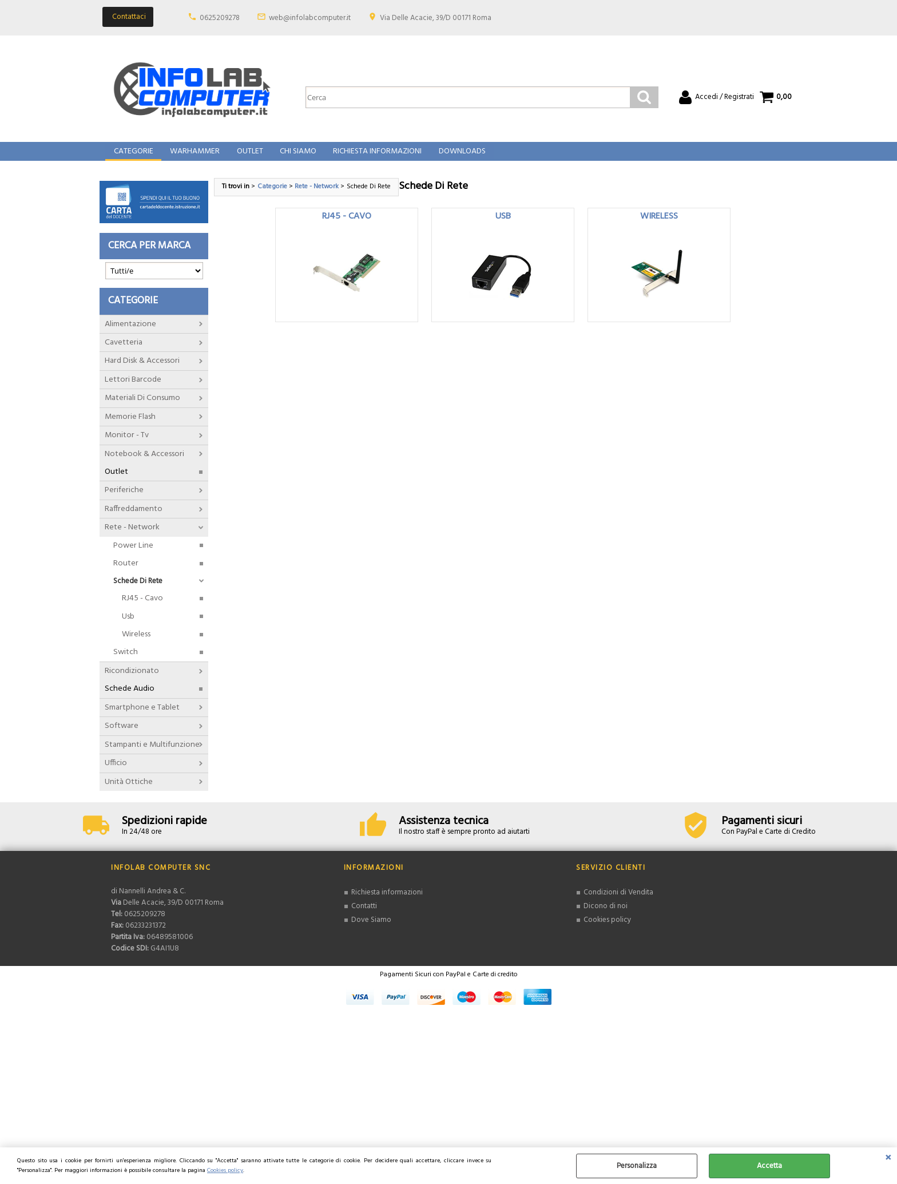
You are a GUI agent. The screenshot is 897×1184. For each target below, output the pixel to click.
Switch (125, 662)
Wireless (136, 644)
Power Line (133, 555)
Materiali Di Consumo (142, 408)
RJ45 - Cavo (142, 608)
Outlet (248, 157)
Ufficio (116, 773)
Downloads (457, 157)
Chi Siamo (295, 157)
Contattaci (129, 17)
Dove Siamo (371, 930)
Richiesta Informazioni (374, 157)
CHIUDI (888, 1159)
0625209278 (220, 18)
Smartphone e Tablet (142, 717)
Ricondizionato (132, 681)
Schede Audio (129, 699)
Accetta (769, 1166)
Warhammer (194, 157)
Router (125, 573)
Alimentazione (130, 333)
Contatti (364, 916)
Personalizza (637, 1166)
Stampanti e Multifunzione (152, 754)
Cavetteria (123, 352)
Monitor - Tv (127, 445)
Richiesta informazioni (387, 903)
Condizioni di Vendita (618, 903)
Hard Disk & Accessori (142, 371)
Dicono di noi (606, 916)
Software (121, 736)
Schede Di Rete (137, 591)
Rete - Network (132, 537)
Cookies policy (225, 1170)
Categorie (133, 157)
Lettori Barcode (133, 389)
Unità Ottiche (129, 791)
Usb (128, 626)
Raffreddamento (133, 519)
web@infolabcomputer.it (310, 18)
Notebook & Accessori (144, 463)
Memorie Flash (130, 426)
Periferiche (124, 500)
